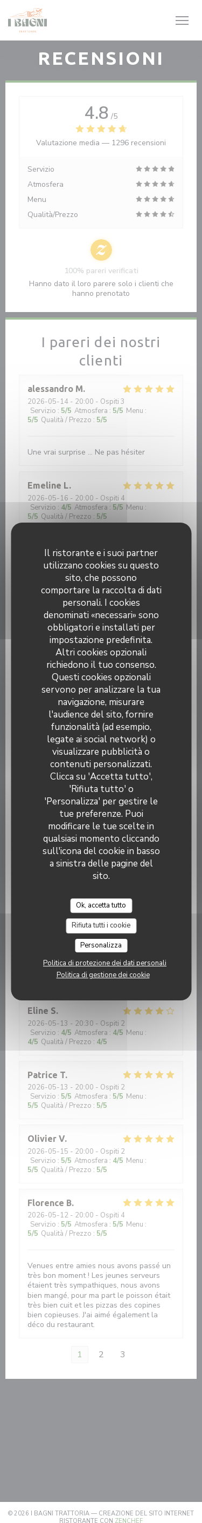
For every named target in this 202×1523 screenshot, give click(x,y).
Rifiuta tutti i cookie (101, 925)
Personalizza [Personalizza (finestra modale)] (101, 945)
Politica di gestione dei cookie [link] (103, 975)
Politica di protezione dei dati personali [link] (104, 963)
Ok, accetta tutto (101, 905)
